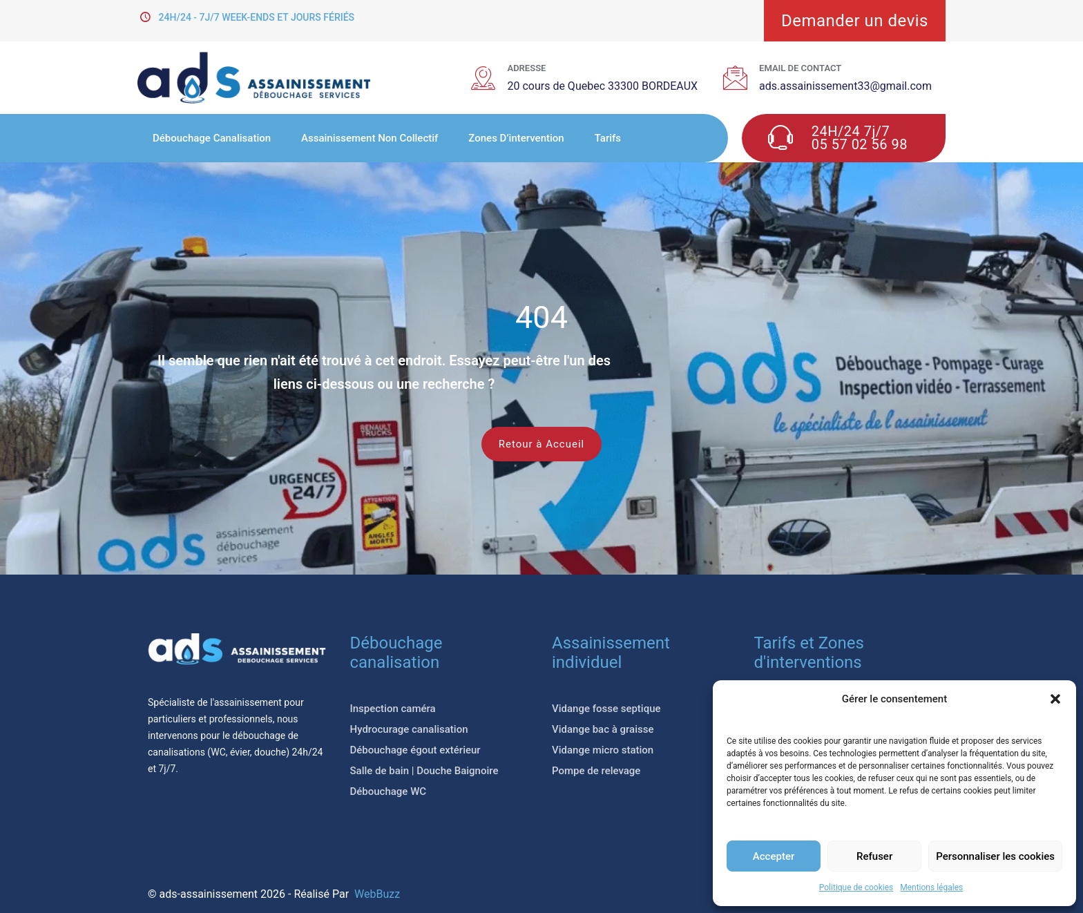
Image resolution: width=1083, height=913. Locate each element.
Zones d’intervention (516, 138)
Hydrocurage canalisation (409, 729)
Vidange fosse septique (606, 708)
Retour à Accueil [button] (541, 444)
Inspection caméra (393, 708)
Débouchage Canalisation (212, 138)
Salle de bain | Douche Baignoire (424, 771)
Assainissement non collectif (369, 138)
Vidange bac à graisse (602, 729)
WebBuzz (377, 894)
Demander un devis (854, 20)
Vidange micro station (602, 750)
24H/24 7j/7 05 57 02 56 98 (860, 138)
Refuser (874, 856)
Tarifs (608, 138)
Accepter (773, 856)
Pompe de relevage (596, 771)
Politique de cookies (856, 887)
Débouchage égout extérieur (415, 750)
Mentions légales (931, 887)
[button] (1055, 699)
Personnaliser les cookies (995, 856)
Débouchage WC (388, 791)
